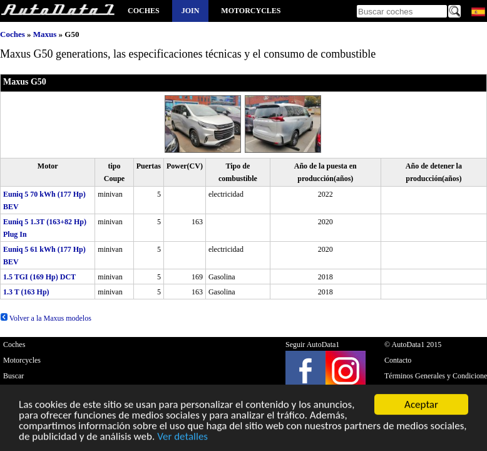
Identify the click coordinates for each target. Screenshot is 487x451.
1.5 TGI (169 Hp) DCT (39, 276)
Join (191, 10)
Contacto (397, 360)
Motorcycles (250, 10)
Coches (144, 10)
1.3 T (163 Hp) (26, 292)
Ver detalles (182, 437)
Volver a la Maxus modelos (45, 318)
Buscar (13, 375)
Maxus (45, 34)
